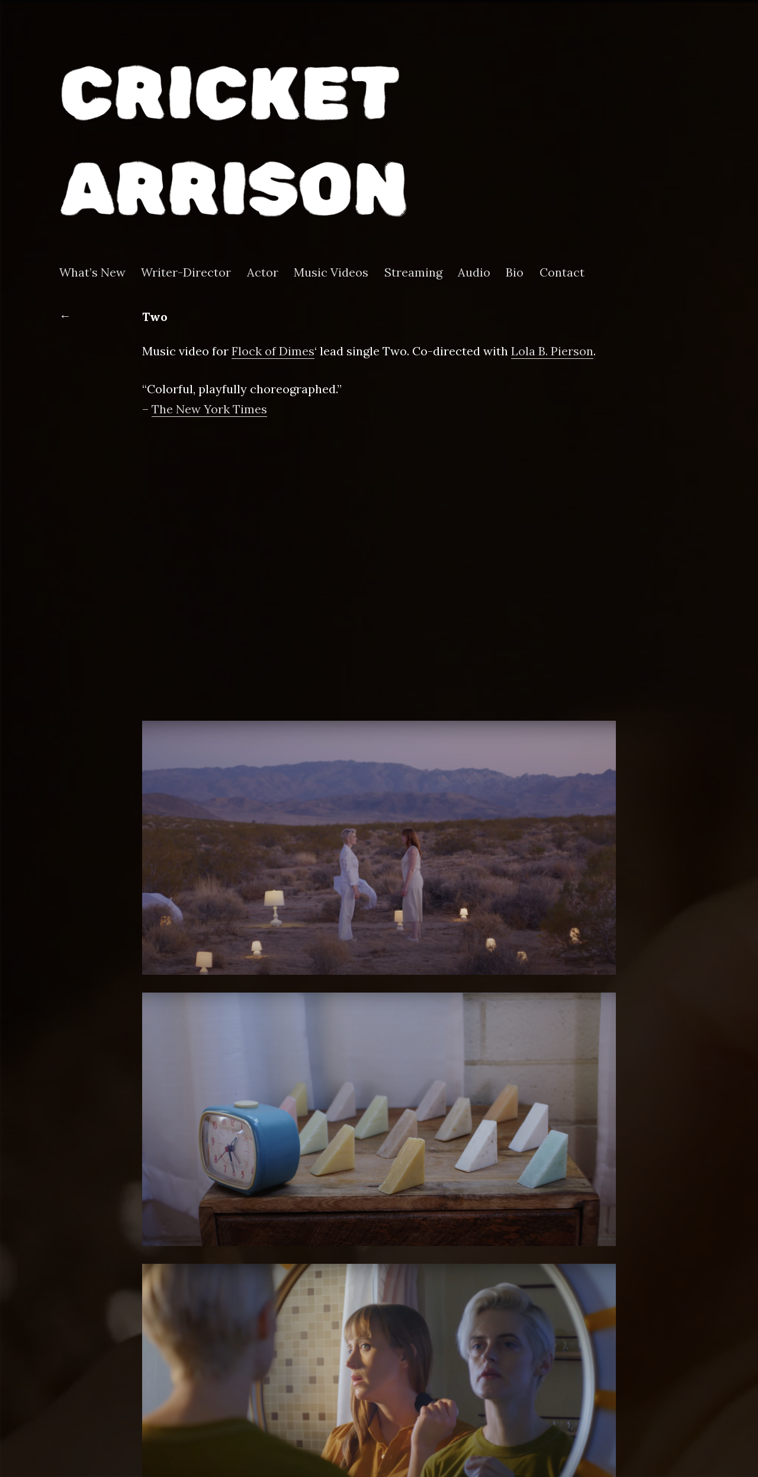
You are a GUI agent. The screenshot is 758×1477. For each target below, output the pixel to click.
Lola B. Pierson (552, 350)
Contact (561, 272)
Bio (514, 272)
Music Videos (331, 272)
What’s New (92, 272)
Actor (262, 272)
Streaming (413, 272)
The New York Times (209, 409)
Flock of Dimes (273, 350)
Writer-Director (186, 272)
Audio (474, 272)
